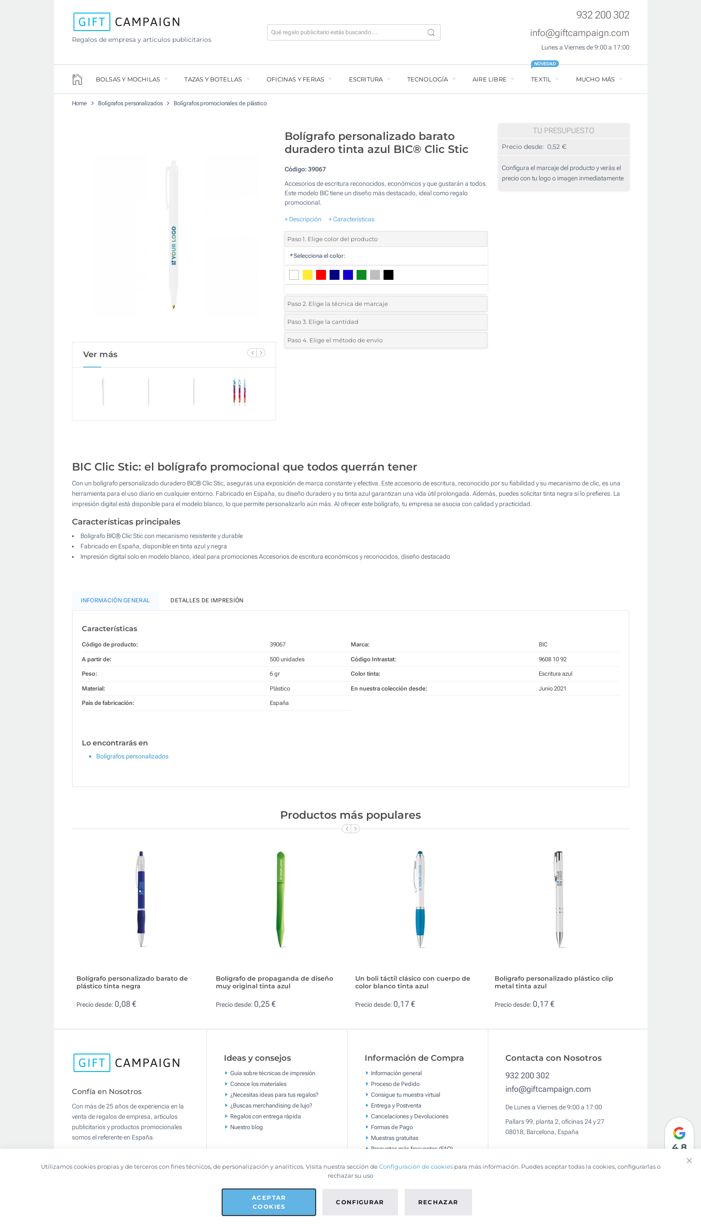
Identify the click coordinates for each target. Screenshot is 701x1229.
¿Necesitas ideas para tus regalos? (274, 1098)
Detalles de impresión (206, 604)
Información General (115, 604)
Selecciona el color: (317, 255)
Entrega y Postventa (396, 1109)
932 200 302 (603, 15)
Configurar (360, 1202)
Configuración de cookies (416, 1166)
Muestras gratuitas (394, 1141)
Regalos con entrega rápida (265, 1120)
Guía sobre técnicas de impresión (272, 1076)
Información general (396, 1076)
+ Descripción (303, 219)
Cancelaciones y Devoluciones (409, 1120)
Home (79, 103)
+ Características (352, 219)
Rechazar (438, 1202)
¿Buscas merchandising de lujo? (271, 1109)
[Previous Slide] (251, 352)
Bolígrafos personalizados (130, 103)
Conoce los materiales (258, 1087)
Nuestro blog (246, 1130)
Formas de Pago (392, 1130)
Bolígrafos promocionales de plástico (220, 103)
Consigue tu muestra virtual (405, 1098)
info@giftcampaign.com (580, 32)
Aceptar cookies (269, 1202)
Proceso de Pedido (395, 1087)
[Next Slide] (260, 352)
